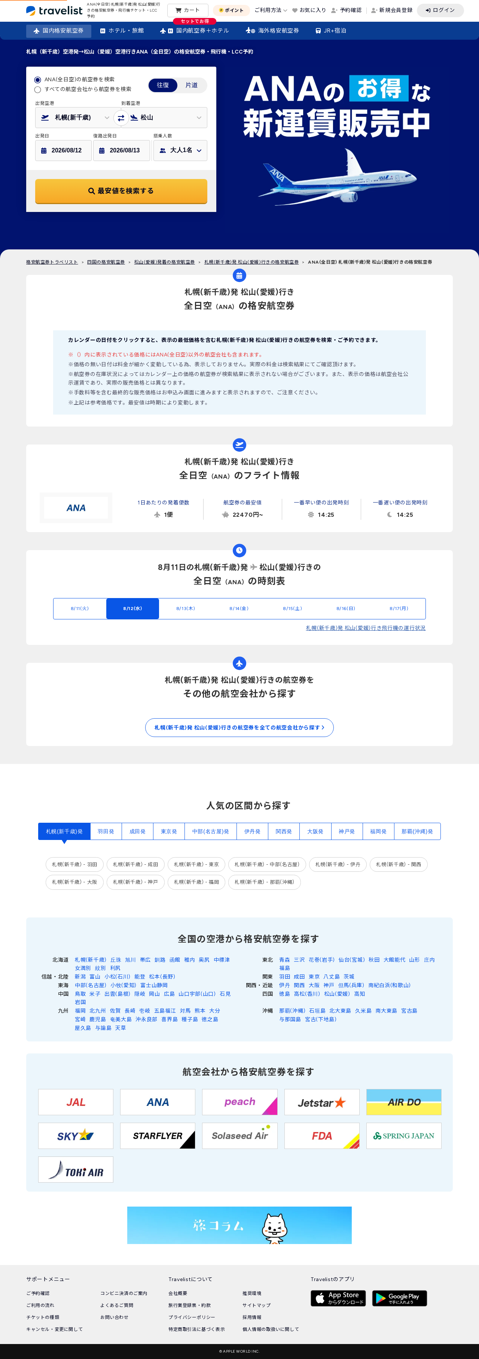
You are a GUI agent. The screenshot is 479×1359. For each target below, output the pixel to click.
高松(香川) (307, 994)
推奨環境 (251, 1293)
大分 (214, 1011)
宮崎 (80, 1019)
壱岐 (144, 1011)
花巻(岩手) (322, 960)
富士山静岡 (154, 985)
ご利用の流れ (40, 1305)
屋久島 (83, 1028)
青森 (284, 960)
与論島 (103, 1028)
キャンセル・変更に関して (54, 1329)
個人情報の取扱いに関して (270, 1329)
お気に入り (313, 10)
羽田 (284, 977)
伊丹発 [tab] (252, 831)
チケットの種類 (42, 1317)
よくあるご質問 (116, 1305)
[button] (78, 117)
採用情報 (251, 1317)
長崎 (130, 1011)
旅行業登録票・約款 (189, 1305)
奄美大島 (121, 1019)
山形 (414, 960)
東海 (63, 985)
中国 (63, 994)
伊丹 (284, 985)
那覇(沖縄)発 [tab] (417, 831)
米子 (94, 994)
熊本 (200, 1011)
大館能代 (395, 960)
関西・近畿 (260, 985)
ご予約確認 (38, 1293)
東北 (267, 960)
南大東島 (386, 1011)
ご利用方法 (268, 10)
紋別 (100, 968)
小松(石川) (117, 977)
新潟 (80, 977)
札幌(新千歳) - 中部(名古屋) (267, 864)
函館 (175, 960)
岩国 (80, 1002)
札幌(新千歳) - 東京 (196, 864)
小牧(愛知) (123, 985)
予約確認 (351, 10)
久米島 (363, 1011)
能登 (139, 977)
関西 (299, 985)
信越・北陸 (55, 977)
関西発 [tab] (284, 831)
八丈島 (331, 977)
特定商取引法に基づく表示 (196, 1329)
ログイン (444, 10)
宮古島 (409, 1011)
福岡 (80, 1011)
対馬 (185, 1011)
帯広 (145, 960)
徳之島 (210, 1019)
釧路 (160, 960)
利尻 (115, 968)
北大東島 (340, 1011)
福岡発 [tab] (378, 831)
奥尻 (204, 960)
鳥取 (80, 994)
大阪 (314, 985)
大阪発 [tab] (315, 831)
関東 (267, 977)
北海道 (60, 960)
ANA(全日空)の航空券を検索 (80, 79)
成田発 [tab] (137, 831)
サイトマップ (256, 1305)
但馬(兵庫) (351, 985)
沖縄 (267, 1011)
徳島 (284, 994)
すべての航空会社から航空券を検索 (88, 89)
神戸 (328, 985)
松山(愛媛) (337, 994)
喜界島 (169, 1019)
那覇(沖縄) (292, 1011)
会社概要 (177, 1293)
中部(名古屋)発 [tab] (210, 831)
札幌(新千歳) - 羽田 (74, 864)
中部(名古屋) (91, 985)
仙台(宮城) (352, 960)
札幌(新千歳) (91, 960)
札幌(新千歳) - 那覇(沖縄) (264, 882)
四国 (267, 994)
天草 (120, 1028)
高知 (359, 994)
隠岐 (139, 994)
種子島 (189, 1019)
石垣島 (317, 1011)
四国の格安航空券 (106, 262)
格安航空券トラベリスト (52, 262)
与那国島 (290, 1019)
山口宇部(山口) (197, 994)
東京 (314, 977)
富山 (94, 977)
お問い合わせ (114, 1317)
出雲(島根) (117, 994)
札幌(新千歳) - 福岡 (196, 882)
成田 (299, 977)
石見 (225, 994)
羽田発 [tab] (106, 831)
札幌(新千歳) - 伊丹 (338, 864)
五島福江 (165, 1011)
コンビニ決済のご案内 (123, 1293)
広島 (169, 994)
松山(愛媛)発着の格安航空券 (164, 262)
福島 (284, 968)
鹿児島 (97, 1019)
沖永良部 (146, 1019)
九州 (63, 1011)
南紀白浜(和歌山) (389, 985)
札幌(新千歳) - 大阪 (74, 882)
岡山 (154, 994)
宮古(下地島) (321, 1019)
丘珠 (115, 960)
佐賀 (115, 1011)
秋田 (374, 960)
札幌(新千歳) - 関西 (398, 864)
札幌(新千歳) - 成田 (135, 864)
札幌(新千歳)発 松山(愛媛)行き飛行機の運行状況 (366, 628)
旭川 (130, 960)
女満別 (83, 968)
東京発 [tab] (169, 831)
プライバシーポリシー (192, 1317)
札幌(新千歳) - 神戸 (135, 882)
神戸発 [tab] (347, 831)
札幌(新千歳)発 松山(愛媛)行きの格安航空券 (251, 262)
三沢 (299, 960)
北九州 (97, 1011)
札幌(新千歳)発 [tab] (64, 831)
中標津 (222, 960)
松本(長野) (162, 977)
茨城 (349, 977)
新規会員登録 (395, 10)
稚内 (189, 960)
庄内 (429, 960)
